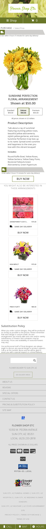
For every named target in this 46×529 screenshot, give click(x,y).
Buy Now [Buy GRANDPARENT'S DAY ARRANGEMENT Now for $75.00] (23, 232)
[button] (23, 466)
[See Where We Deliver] (23, 374)
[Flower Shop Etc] (23, 11)
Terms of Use (23, 519)
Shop (11, 20)
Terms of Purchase (30, 515)
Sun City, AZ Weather (11, 506)
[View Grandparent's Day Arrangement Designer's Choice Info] (23, 207)
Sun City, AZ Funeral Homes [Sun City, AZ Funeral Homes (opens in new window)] (16, 493)
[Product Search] (23, 360)
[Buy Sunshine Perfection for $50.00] (23, 179)
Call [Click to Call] (8, 526)
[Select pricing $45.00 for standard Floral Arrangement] (10, 111)
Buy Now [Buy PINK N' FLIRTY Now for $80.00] (23, 317)
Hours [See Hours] (38, 526)
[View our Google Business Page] (23, 419)
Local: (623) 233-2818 (23, 438)
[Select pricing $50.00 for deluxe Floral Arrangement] (23, 111)
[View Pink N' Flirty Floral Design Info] (23, 292)
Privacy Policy (12, 515)
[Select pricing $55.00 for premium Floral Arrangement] (35, 111)
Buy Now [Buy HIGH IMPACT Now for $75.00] (23, 275)
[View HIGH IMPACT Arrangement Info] (23, 250)
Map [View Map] (23, 526)
